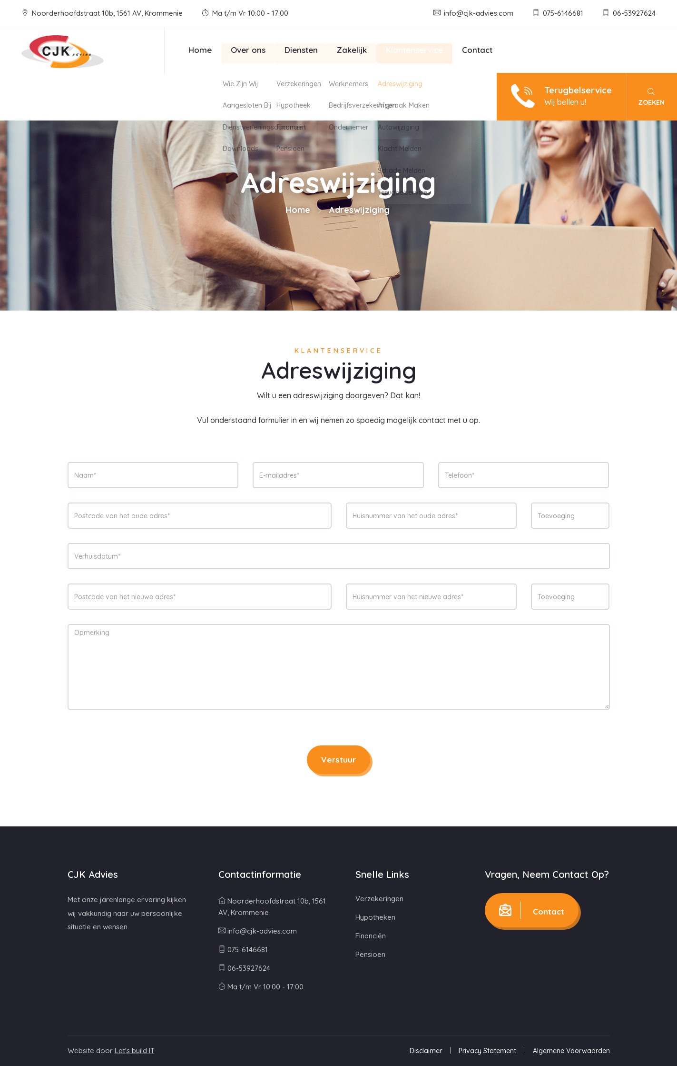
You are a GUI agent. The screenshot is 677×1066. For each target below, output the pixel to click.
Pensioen (370, 954)
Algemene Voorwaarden (571, 1050)
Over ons (248, 50)
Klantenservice (414, 50)
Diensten (301, 50)
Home (200, 50)
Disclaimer (426, 1050)
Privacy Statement (487, 1050)
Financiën (370, 935)
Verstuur (338, 759)
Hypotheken (375, 917)
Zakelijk (352, 50)
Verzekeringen (379, 898)
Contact (477, 50)
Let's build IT (135, 1050)
